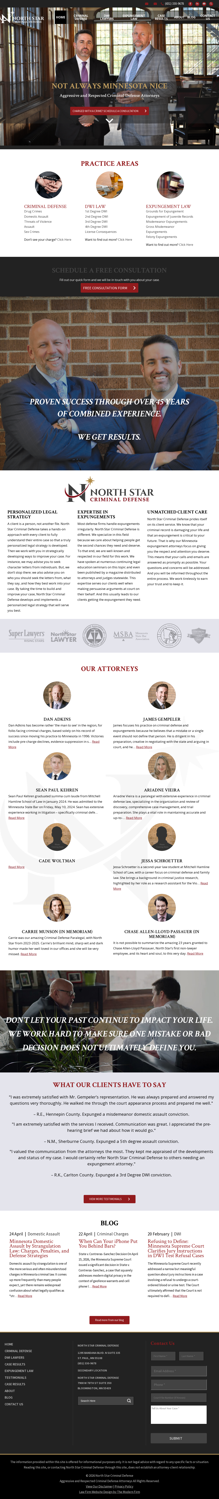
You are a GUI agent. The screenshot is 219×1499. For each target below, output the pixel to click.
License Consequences (101, 232)
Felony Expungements (161, 237)
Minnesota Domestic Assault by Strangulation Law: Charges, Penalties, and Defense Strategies (39, 1248)
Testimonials (15, 1377)
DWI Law (95, 206)
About (179, 17)
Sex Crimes (31, 232)
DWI (177, 1234)
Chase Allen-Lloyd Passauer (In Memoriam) (161, 934)
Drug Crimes (33, 211)
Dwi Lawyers (107, 17)
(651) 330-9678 (174, 3)
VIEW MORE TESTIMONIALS (109, 1199)
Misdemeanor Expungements (166, 222)
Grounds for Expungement (165, 211)
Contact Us (207, 17)
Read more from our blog (109, 1320)
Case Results (161, 17)
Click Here (64, 240)
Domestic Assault (36, 216)
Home (60, 17)
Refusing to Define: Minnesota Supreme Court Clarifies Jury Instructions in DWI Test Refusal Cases (176, 1248)
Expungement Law (134, 17)
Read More (144, 747)
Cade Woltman (57, 861)
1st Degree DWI (96, 211)
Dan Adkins (57, 719)
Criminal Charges (113, 1234)
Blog (191, 17)
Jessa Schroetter (161, 861)
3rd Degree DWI (96, 222)
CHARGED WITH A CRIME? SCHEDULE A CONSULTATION (110, 111)
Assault (29, 227)
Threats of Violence (38, 222)
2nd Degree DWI (96, 216)
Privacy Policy (124, 1486)
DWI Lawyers (14, 1357)
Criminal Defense (81, 17)
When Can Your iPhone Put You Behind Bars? (108, 1244)
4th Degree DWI (96, 227)
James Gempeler (162, 719)
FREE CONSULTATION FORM (109, 287)
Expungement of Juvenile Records (169, 216)
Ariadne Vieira (162, 790)
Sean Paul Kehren (57, 790)
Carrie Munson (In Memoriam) (57, 932)
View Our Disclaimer (99, 1486)
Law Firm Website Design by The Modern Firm (109, 1492)
